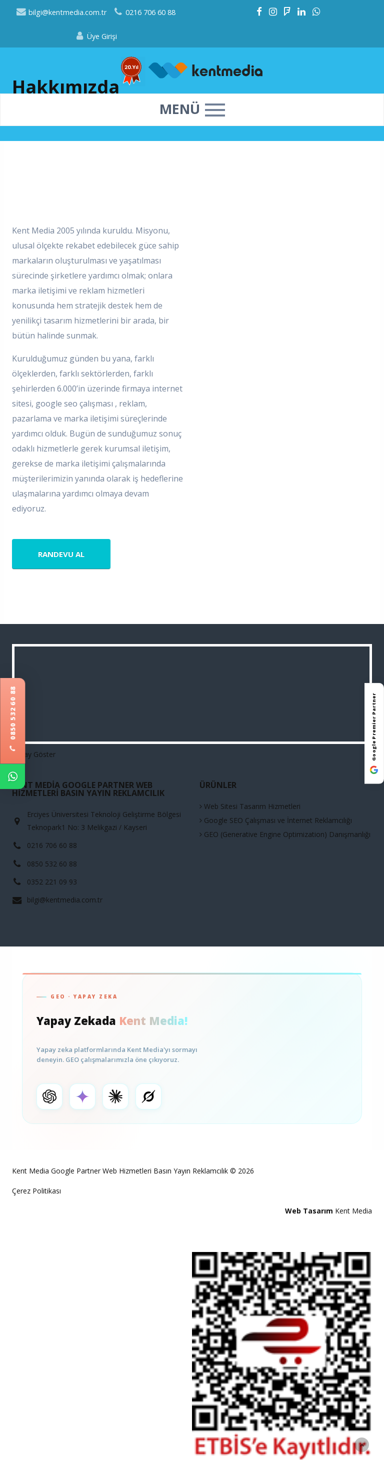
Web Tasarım (309, 1211)
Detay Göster (34, 754)
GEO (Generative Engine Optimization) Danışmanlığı (285, 834)
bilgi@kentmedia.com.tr (61, 12)
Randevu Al (61, 554)
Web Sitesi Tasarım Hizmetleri (250, 806)
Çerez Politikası (36, 1191)
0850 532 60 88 (12, 719)
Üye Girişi (96, 36)
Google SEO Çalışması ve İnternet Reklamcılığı (276, 820)
